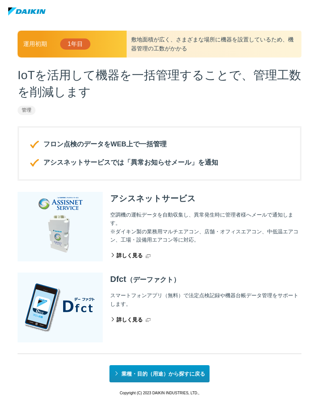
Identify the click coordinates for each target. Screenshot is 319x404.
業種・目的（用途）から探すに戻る (163, 374)
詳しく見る (130, 255)
